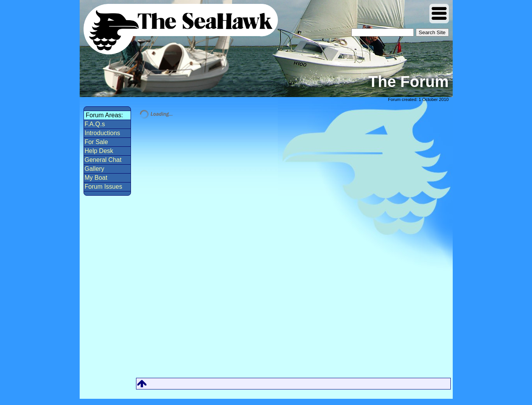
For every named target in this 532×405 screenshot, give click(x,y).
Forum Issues (103, 186)
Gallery (95, 168)
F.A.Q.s (95, 124)
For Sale (96, 142)
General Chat (103, 159)
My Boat (96, 177)
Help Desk (99, 151)
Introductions (102, 133)
